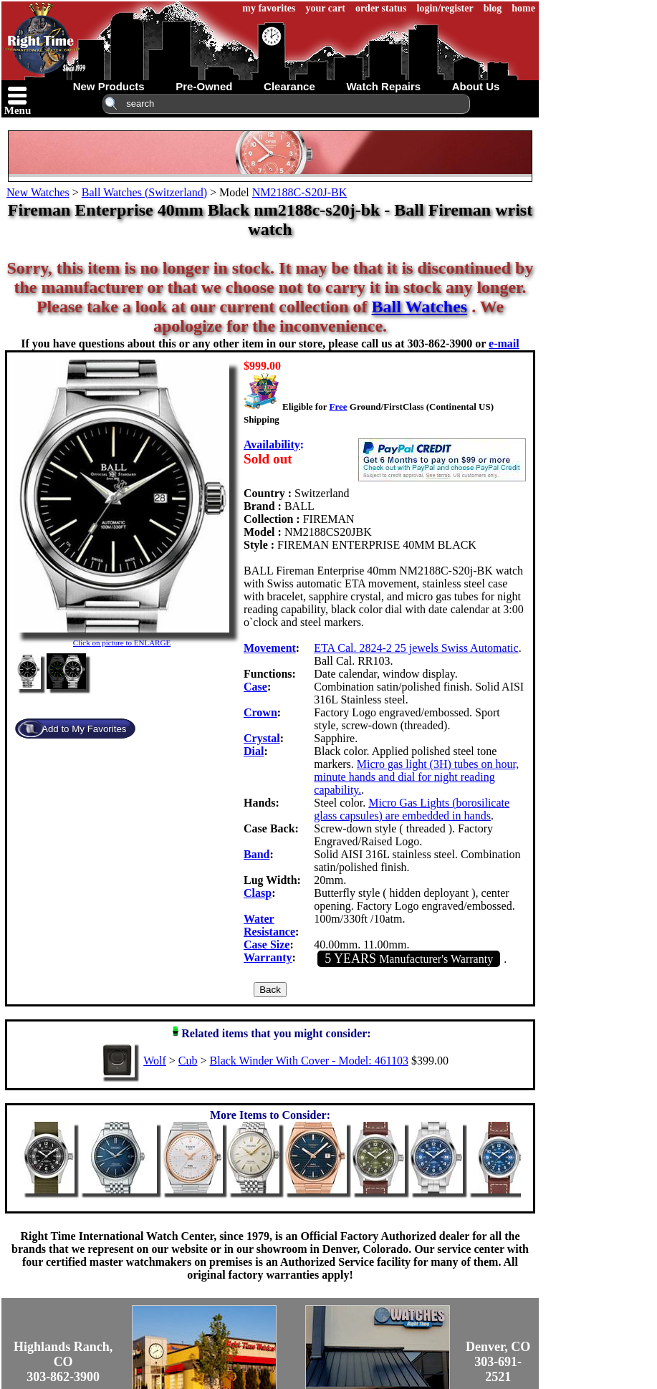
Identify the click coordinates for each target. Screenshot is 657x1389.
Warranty (268, 957)
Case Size (266, 944)
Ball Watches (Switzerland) (144, 192)
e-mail (504, 343)
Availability (272, 444)
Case (255, 687)
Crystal (262, 738)
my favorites (268, 8)
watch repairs (383, 86)
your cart (325, 8)
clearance (289, 86)
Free (338, 406)
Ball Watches (420, 306)
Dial (254, 751)
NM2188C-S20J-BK (299, 192)
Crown (260, 712)
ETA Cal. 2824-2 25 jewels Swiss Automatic (416, 648)
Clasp (258, 893)
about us (476, 86)
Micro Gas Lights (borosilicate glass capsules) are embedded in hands (411, 809)
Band (256, 854)
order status (381, 8)
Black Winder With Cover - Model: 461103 (309, 1060)
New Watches (37, 192)
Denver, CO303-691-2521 (498, 1362)
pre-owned (204, 86)
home (523, 8)
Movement (270, 648)
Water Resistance (269, 925)
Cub (188, 1060)
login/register (445, 8)
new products (109, 86)
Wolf (154, 1060)
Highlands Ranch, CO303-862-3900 (63, 1362)
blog (493, 8)
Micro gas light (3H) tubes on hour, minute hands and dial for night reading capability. (416, 777)
